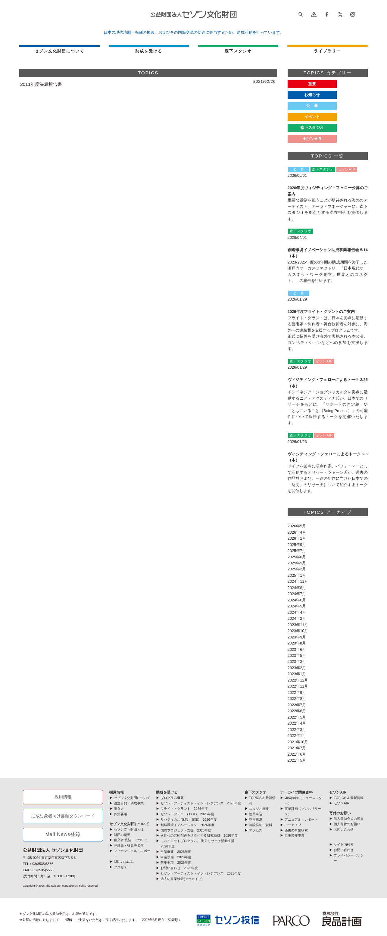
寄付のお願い (340, 813)
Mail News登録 (62, 834)
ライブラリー (327, 51)
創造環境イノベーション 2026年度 (187, 825)
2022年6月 (297, 711)
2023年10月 (298, 631)
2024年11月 (298, 581)
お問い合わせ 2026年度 (179, 868)
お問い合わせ (344, 829)
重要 (312, 84)
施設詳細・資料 (260, 825)
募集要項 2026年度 (176, 862)
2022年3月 (297, 729)
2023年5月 (297, 655)
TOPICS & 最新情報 (349, 798)
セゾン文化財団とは (129, 829)
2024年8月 (297, 587)
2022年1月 (297, 735)
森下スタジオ (238, 51)
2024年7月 (297, 593)
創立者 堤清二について (131, 840)
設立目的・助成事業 (129, 803)
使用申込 (255, 814)
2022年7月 (297, 705)
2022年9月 (297, 692)
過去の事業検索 (296, 830)
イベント (312, 116)
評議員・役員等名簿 (129, 845)
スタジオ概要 (259, 808)
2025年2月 (297, 569)
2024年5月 (297, 606)
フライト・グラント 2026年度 (184, 808)
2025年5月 (297, 563)
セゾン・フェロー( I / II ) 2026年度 (187, 814)
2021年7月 (297, 748)
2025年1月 (297, 575)
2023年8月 (297, 643)
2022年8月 (297, 698)
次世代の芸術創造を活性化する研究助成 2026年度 (199, 835)
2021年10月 (298, 742)
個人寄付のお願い (347, 824)
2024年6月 (297, 600)
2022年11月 (298, 686)
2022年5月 (297, 717)
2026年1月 (297, 538)
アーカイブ (293, 825)
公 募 (312, 105)
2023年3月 (297, 661)
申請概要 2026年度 (176, 851)
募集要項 (120, 814)
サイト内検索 (344, 844)
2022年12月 (298, 680)
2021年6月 (297, 754)
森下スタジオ (312, 127)
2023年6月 (297, 649)
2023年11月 (298, 624)
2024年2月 (297, 618)
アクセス (120, 867)
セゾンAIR (337, 792)
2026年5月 (297, 526)
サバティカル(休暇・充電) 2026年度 (189, 819)
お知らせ (312, 94)
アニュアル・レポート (301, 819)
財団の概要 (122, 835)
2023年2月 (297, 668)
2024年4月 (297, 612)
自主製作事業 (294, 835)
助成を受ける (148, 51)
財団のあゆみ (124, 861)
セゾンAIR (312, 138)
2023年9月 (297, 637)
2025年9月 (297, 544)
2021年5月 (297, 760)
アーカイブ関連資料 (296, 792)
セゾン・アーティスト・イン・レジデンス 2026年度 (201, 803)
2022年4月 (297, 723)
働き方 (119, 808)
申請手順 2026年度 (176, 857)
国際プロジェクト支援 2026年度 (186, 830)
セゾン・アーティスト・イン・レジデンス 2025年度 (201, 873)
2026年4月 (297, 532)
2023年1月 (297, 674)
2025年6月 (297, 557)
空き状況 (255, 819)
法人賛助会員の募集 (349, 818)
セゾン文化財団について (59, 51)
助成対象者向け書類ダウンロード (63, 815)
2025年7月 (297, 550)
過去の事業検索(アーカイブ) (181, 879)
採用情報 (63, 796)
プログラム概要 (172, 798)
